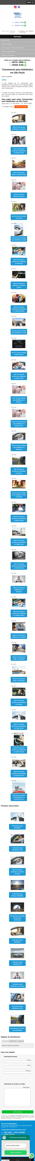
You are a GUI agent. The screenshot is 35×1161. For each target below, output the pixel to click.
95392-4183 (19, 25)
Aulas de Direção (5, 40)
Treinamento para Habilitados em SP (17, 849)
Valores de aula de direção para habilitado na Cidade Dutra (19, 542)
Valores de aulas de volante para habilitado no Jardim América (19, 613)
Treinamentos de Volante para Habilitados (17, 1029)
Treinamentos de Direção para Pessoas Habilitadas (17, 918)
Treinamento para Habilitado (8, 55)
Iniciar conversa (15, 1152)
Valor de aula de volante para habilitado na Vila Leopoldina (19, 494)
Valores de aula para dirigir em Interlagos (19, 679)
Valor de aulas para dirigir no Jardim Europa (19, 173)
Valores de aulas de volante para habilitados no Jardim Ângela (19, 749)
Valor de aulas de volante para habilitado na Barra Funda (19, 376)
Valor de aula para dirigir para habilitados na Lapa (19, 331)
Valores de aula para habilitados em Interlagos (19, 589)
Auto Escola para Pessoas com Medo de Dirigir (12, 48)
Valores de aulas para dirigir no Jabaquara (18, 658)
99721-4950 (19, 22)
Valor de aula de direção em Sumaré (19, 217)
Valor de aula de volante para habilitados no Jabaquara (19, 447)
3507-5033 (7, 1132)
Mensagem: (17, 1097)
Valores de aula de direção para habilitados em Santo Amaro (19, 726)
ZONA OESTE (13, 1041)
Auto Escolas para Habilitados (8, 51)
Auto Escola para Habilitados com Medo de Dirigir (17, 871)
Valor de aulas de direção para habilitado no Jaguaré (19, 471)
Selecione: (5, 1041)
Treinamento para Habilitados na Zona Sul (17, 985)
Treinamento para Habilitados (17, 941)
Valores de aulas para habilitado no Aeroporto (19, 636)
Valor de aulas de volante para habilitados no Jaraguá (19, 702)
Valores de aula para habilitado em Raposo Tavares (18, 285)
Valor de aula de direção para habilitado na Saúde (19, 239)
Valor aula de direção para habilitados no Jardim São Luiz (19, 797)
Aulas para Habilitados (6, 44)
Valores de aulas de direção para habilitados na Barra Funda (19, 518)
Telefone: (17, 1071)
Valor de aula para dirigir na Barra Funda (19, 353)
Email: (17, 1066)
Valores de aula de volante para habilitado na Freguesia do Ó (19, 773)
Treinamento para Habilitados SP (17, 963)
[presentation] (15, 1078)
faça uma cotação (21, 106)
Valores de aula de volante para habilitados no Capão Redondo (19, 309)
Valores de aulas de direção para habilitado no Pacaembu (19, 261)
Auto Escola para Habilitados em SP (17, 1007)
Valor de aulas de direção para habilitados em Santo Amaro (19, 566)
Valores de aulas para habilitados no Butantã (19, 128)
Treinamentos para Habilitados (17, 826)
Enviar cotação (17, 1112)
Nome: (17, 1061)
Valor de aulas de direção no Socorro (19, 195)
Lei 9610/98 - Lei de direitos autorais (14, 1118)
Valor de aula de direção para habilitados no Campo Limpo (19, 423)
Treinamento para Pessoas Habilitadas (17, 895)
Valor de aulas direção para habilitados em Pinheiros (18, 400)
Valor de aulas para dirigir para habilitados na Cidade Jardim (19, 150)
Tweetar (4, 80)
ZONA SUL (21, 1041)
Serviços (17, 37)
